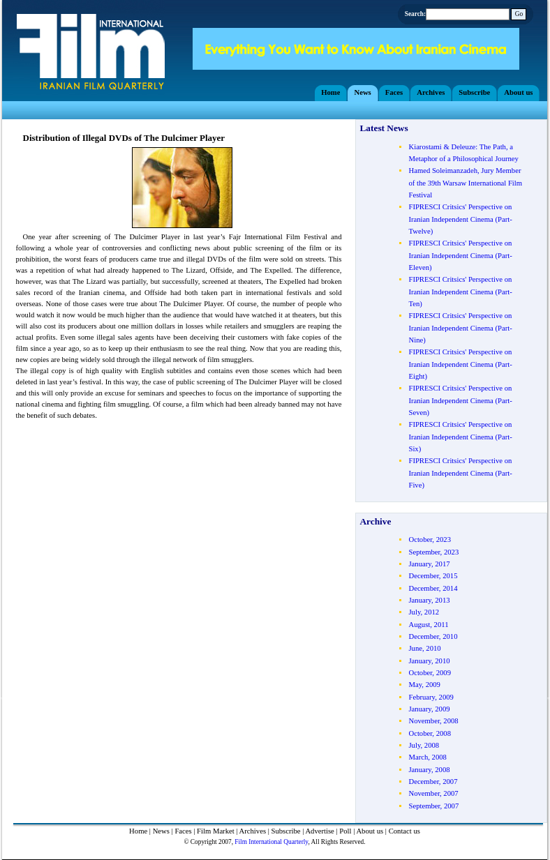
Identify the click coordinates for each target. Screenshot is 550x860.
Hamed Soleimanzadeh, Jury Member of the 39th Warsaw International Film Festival (465, 183)
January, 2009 (428, 709)
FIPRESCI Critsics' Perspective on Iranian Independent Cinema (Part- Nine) (460, 328)
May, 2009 (424, 684)
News (161, 831)
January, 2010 (428, 661)
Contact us (404, 831)
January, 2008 (428, 770)
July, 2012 (423, 612)
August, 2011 (428, 624)
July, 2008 (423, 745)
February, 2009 (430, 697)
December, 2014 (432, 588)
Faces (182, 831)
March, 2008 (427, 757)
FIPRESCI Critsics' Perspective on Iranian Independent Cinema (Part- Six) (460, 437)
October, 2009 (429, 673)
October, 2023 (429, 539)
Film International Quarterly (271, 841)
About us (369, 831)
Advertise (319, 831)
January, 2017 (428, 564)
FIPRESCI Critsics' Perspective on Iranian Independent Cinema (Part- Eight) (460, 364)
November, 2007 (433, 793)
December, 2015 (432, 576)
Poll (345, 831)
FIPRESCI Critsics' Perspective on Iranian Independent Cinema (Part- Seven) (460, 400)
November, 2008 (433, 721)
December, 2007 (432, 781)
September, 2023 (433, 552)
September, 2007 (433, 806)
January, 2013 (428, 600)
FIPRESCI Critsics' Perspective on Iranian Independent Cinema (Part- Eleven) (460, 255)
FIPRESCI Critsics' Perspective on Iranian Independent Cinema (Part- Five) (460, 473)
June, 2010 (424, 648)
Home (138, 831)
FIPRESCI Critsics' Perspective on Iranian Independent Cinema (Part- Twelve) (460, 219)
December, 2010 (432, 636)
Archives (252, 831)
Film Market (216, 831)
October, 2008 (429, 733)
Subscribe (286, 831)
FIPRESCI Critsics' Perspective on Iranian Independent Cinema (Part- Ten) (460, 292)
